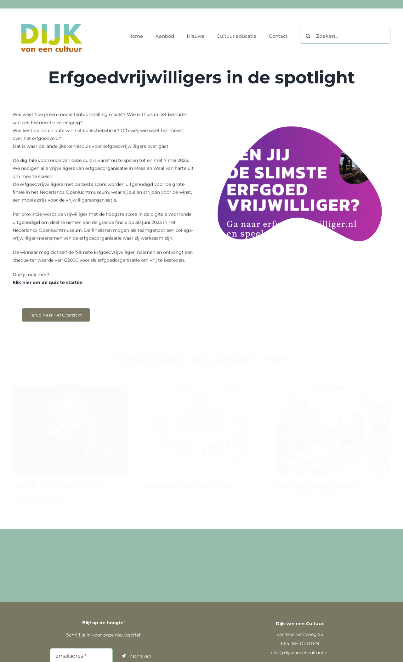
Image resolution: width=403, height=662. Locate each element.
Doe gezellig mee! (316, 483)
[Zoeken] (308, 36)
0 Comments (67, 505)
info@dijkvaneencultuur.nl (300, 652)
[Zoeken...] (345, 36)
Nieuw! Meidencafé (188, 483)
